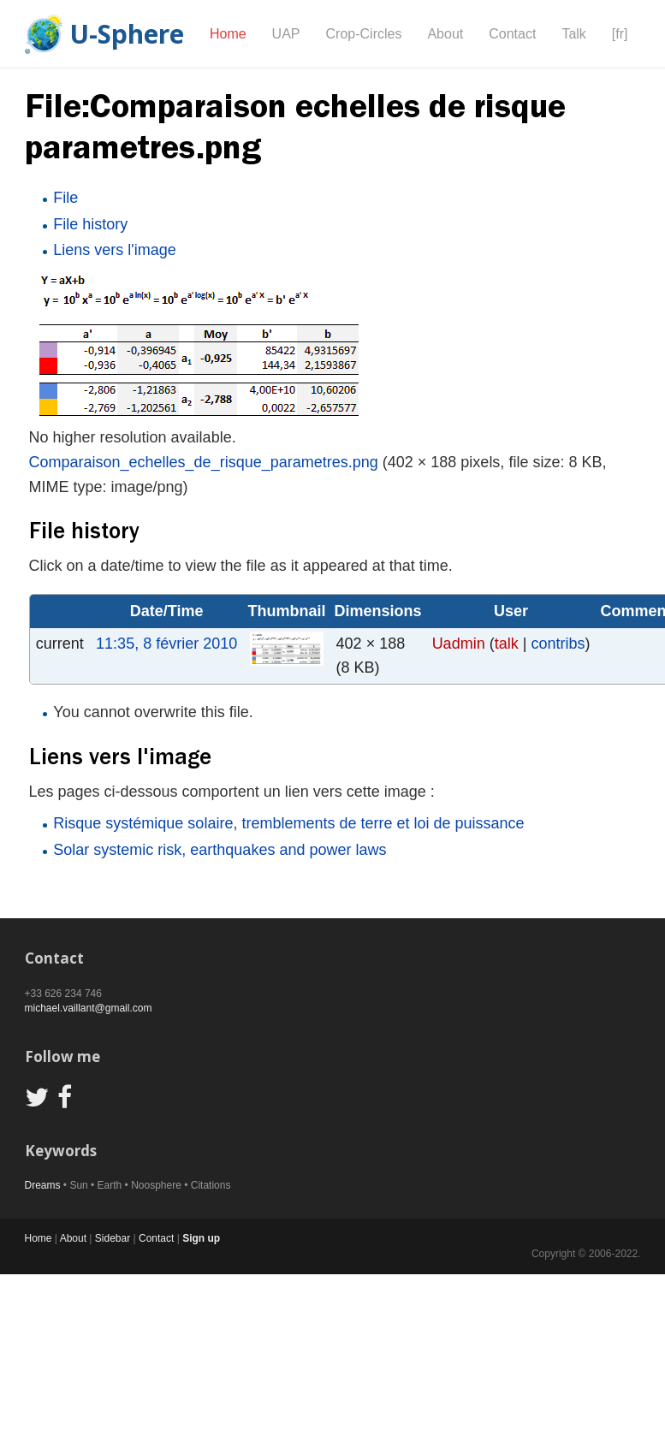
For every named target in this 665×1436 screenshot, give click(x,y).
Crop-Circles (364, 34)
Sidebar (112, 1238)
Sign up (201, 1238)
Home (228, 34)
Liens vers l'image (114, 249)
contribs (558, 643)
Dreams (43, 1185)
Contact (512, 34)
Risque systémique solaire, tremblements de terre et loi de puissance (288, 823)
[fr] (620, 34)
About (445, 34)
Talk (573, 34)
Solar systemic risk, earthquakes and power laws (219, 849)
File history (90, 224)
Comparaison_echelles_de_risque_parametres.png (203, 462)
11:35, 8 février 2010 (166, 643)
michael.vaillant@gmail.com (88, 1008)
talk (507, 643)
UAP (286, 34)
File (65, 197)
